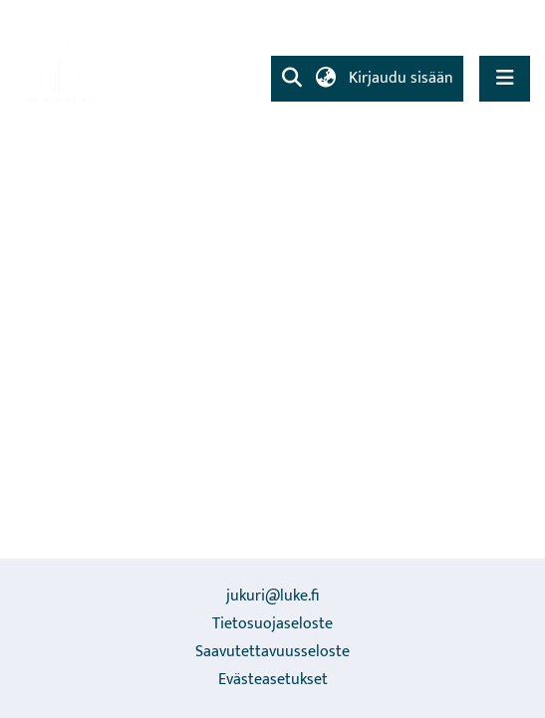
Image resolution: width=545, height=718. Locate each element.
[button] (291, 79)
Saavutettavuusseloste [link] (272, 651)
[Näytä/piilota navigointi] (504, 78)
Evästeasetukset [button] (273, 679)
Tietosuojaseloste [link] (272, 623)
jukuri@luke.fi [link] (272, 596)
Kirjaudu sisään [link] (402, 78)
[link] (65, 65)
